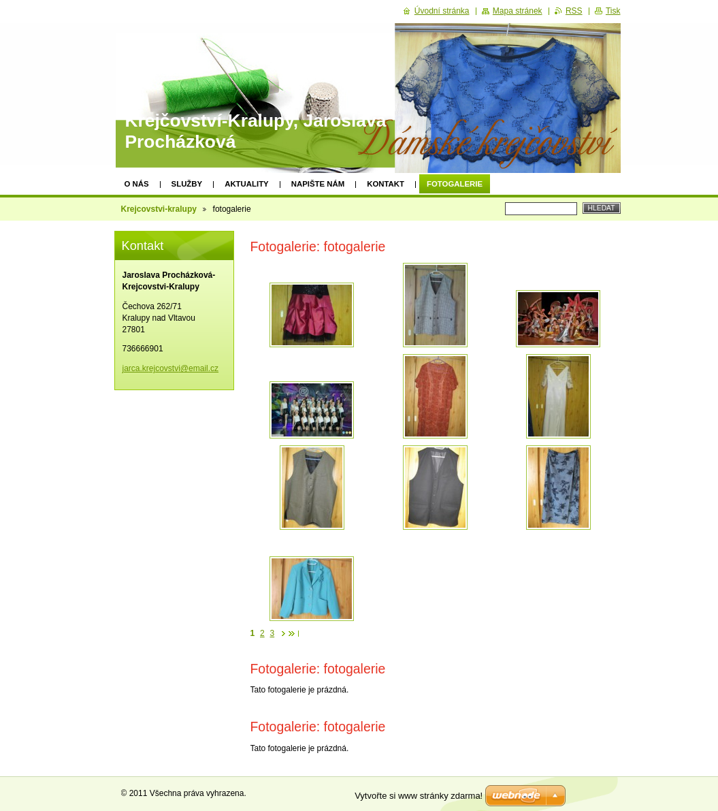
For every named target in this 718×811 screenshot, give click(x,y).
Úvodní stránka (442, 11)
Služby (187, 184)
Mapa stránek (517, 11)
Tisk (613, 11)
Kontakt (385, 184)
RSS (574, 11)
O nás (137, 184)
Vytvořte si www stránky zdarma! (419, 796)
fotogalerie (455, 184)
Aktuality (247, 184)
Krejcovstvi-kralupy (159, 209)
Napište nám (317, 184)
